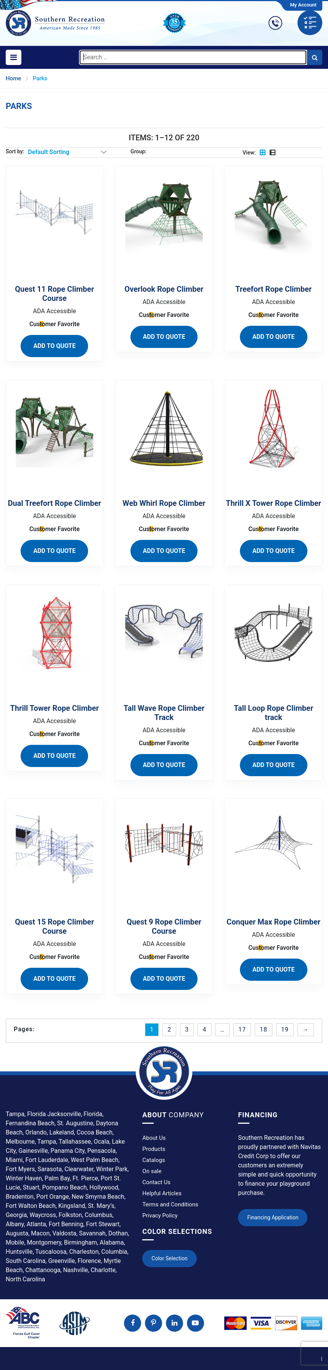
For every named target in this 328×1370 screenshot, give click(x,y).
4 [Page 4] (204, 1029)
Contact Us (156, 1182)
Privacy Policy (159, 1215)
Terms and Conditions (170, 1204)
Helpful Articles (162, 1193)
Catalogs (153, 1160)
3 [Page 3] (187, 1029)
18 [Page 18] (263, 1029)
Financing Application (272, 1217)
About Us (154, 1137)
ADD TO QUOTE (54, 345)
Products (153, 1149)
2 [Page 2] (169, 1029)
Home (13, 78)
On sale (151, 1171)
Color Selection (169, 1258)
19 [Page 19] (285, 1029)
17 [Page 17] (242, 1029)
